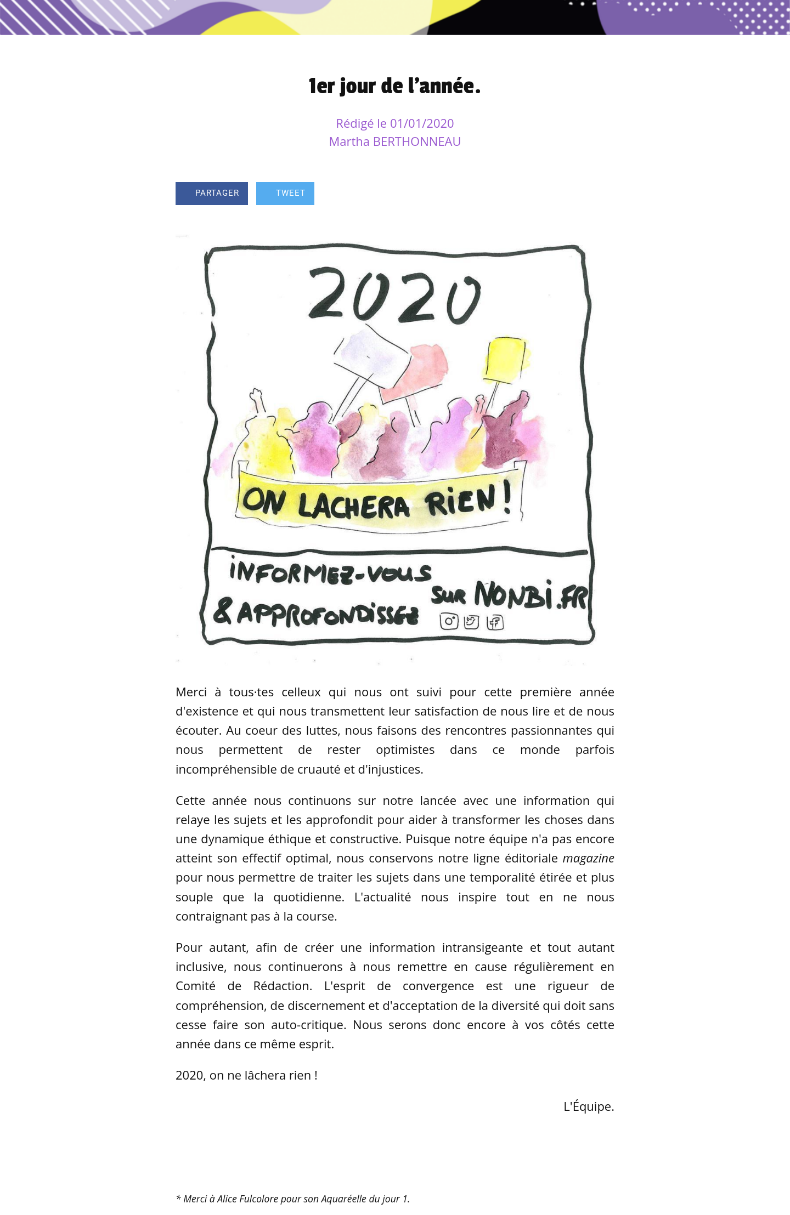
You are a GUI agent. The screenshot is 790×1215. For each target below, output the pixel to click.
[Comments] (601, 194)
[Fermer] (22, 17)
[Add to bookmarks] (575, 194)
